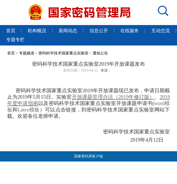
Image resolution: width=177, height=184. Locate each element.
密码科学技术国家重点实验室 (63, 53)
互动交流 (160, 30)
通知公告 (100, 53)
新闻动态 (68, 30)
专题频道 (26, 53)
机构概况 (37, 30)
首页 (10, 30)
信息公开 (99, 30)
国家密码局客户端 (88, 156)
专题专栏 (15, 39)
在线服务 (129, 30)
